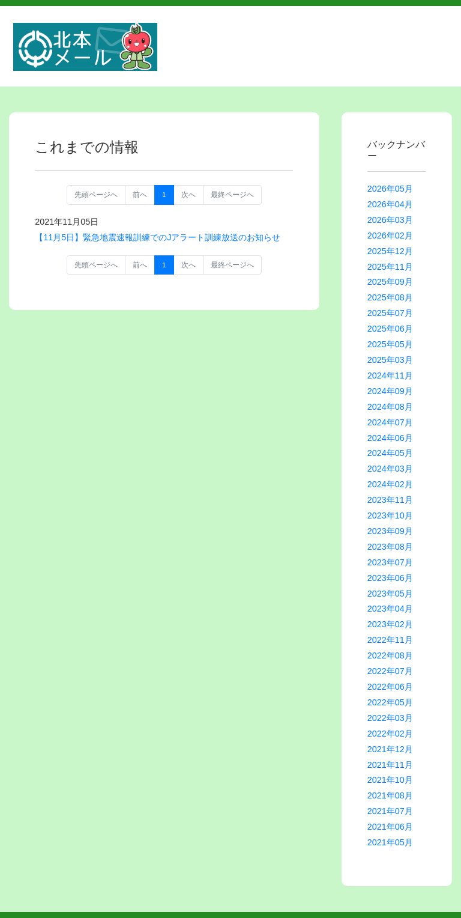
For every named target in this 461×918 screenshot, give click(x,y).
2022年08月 (390, 655)
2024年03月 (390, 468)
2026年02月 (390, 235)
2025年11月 (390, 267)
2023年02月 (390, 624)
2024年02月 (390, 484)
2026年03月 (390, 220)
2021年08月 (390, 795)
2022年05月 (390, 702)
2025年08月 (390, 297)
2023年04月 (390, 608)
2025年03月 (390, 360)
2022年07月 (390, 671)
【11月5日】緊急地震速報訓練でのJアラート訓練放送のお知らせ (157, 237)
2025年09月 (390, 282)
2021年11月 (390, 765)
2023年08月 (390, 547)
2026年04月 (390, 204)
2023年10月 (390, 515)
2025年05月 (390, 344)
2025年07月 (390, 313)
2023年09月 (390, 531)
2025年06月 (390, 328)
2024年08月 (390, 407)
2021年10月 (390, 780)
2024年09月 (390, 391)
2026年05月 (390, 188)
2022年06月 (390, 687)
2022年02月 (390, 733)
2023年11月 (390, 500)
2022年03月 (390, 718)
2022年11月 (390, 640)
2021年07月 (390, 811)
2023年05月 (390, 593)
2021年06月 (390, 826)
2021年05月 (390, 842)
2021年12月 (390, 749)
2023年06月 (390, 578)
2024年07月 (390, 422)
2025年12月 (390, 251)
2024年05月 (390, 453)
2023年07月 (390, 562)
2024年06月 (390, 438)
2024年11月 (390, 375)
